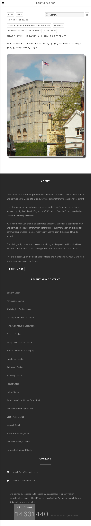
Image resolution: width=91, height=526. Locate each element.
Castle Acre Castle (15, 417)
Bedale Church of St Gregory (20, 350)
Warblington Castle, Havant (19, 309)
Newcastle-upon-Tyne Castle (20, 408)
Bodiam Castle (13, 293)
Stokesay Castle (14, 375)
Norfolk (58, 25)
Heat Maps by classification (44, 498)
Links (32, 502)
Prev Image (35, 31)
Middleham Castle (15, 359)
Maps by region (66, 494)
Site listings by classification (45, 494)
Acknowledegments (19, 502)
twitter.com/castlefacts (24, 480)
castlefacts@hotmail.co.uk (25, 472)
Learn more (16, 269)
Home (10, 14)
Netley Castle (13, 392)
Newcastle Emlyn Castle (18, 441)
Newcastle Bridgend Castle (19, 450)
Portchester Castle (15, 301)
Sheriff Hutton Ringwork (18, 433)
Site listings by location (20, 494)
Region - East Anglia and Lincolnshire (28, 25)
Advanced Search (66, 498)
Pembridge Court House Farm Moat (23, 400)
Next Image (50, 31)
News (78, 498)
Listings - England (17, 20)
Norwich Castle (16, 31)
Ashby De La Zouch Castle (19, 342)
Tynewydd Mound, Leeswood (20, 317)
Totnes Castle (13, 384)
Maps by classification (20, 498)
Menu (19, 14)
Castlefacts (45, 3)
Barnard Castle (14, 334)
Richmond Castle (15, 367)
